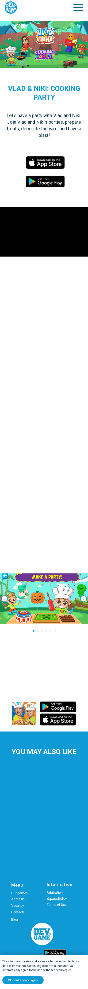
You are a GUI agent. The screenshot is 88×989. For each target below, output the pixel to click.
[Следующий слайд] (83, 598)
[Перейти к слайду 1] (33, 631)
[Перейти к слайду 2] (38, 631)
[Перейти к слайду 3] (42, 631)
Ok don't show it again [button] (23, 980)
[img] (24, 713)
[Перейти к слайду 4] (46, 631)
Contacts (18, 912)
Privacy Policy (57, 898)
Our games (19, 893)
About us (18, 899)
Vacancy (17, 905)
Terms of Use (57, 905)
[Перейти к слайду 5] (50, 631)
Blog (14, 919)
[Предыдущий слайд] (4, 598)
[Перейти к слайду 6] (55, 631)
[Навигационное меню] (78, 7)
